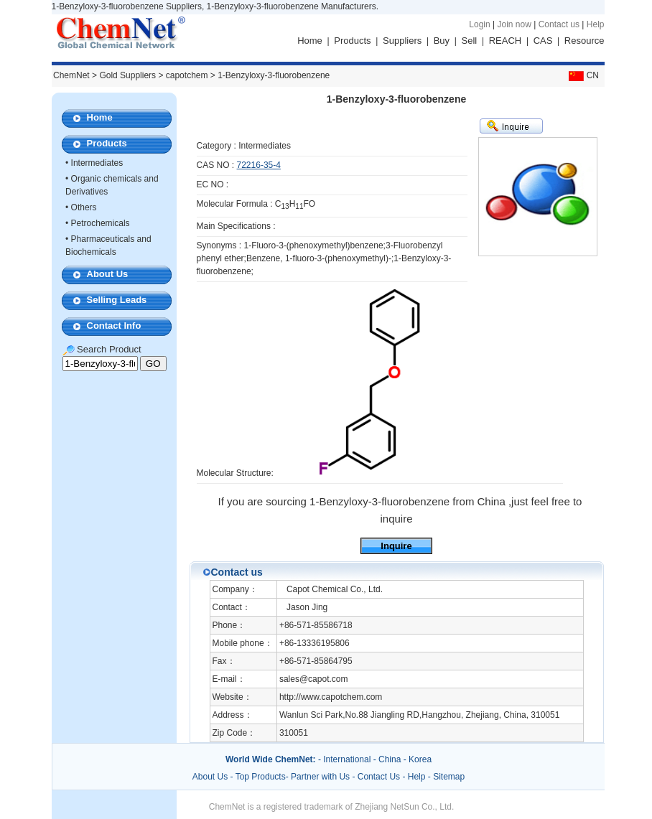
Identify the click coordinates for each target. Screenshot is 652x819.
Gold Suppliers (127, 75)
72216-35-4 (259, 165)
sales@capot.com (313, 679)
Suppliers (402, 40)
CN (582, 75)
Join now (514, 24)
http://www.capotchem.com (330, 697)
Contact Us (379, 777)
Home (309, 40)
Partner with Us (321, 777)
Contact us (559, 24)
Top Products (261, 777)
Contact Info (114, 325)
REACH (505, 40)
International (347, 759)
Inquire (396, 545)
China (389, 759)
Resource (584, 40)
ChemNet (71, 75)
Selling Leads (117, 299)
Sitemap (449, 777)
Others (84, 207)
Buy (442, 40)
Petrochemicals (100, 223)
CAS (543, 40)
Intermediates (97, 163)
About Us (108, 273)
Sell (470, 40)
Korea (420, 759)
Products (352, 40)
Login (479, 24)
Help (596, 24)
